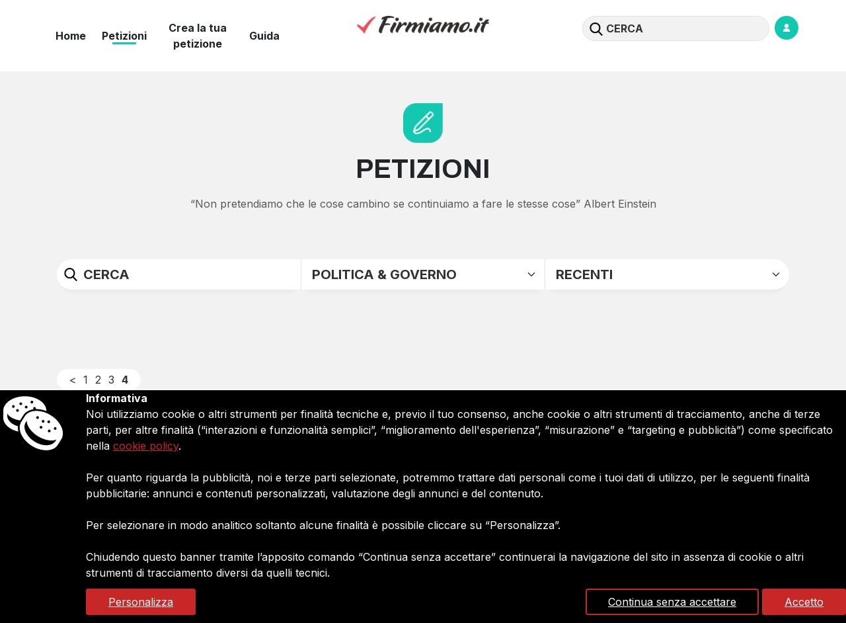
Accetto (804, 601)
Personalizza (140, 601)
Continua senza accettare (672, 601)
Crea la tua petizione (198, 35)
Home (71, 35)
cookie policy (145, 445)
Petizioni (124, 35)
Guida (264, 35)
